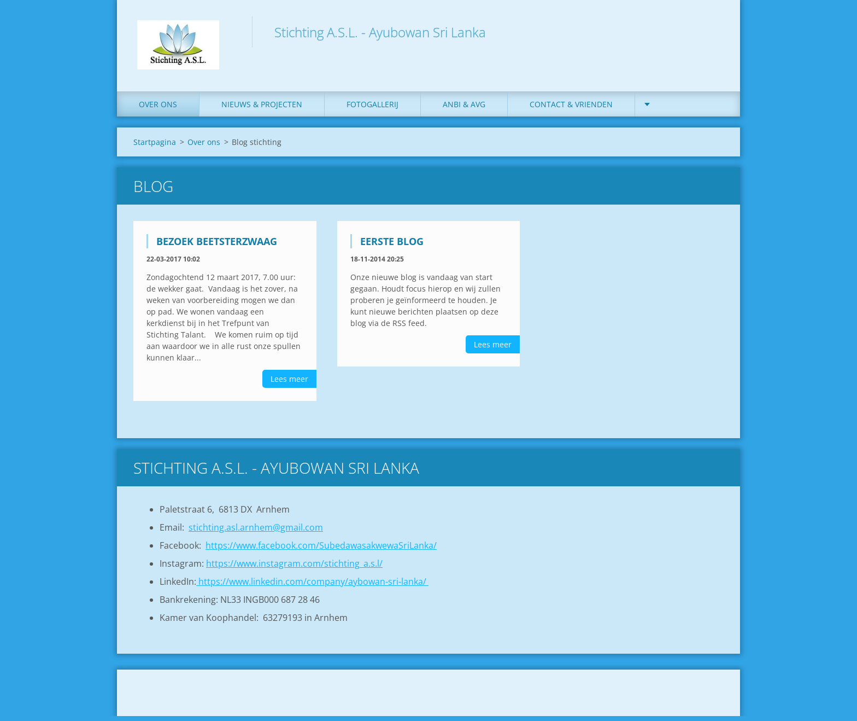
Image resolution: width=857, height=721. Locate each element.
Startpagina (154, 147)
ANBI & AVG (464, 109)
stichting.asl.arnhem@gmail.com (256, 532)
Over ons (158, 109)
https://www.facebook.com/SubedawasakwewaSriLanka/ (321, 550)
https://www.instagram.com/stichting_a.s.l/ (294, 568)
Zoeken (711, 32)
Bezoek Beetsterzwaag (216, 246)
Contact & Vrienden (571, 109)
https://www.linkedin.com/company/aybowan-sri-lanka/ (312, 586)
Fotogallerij (372, 109)
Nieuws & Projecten (261, 109)
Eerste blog (392, 246)
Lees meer (289, 384)
